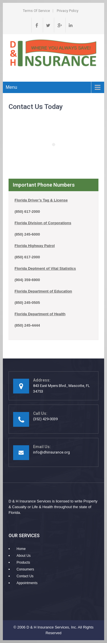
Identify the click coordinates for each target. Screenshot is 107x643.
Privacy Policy (67, 11)
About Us (24, 556)
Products (23, 562)
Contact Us (25, 576)
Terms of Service (36, 11)
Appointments (27, 583)
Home (21, 549)
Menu (11, 87)
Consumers (25, 569)
